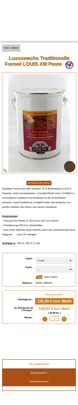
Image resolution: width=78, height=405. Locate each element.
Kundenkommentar (39, 381)
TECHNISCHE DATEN (39, 183)
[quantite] (54, 318)
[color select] (54, 269)
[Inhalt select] (54, 260)
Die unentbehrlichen (39, 364)
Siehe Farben (46, 277)
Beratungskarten (39, 373)
